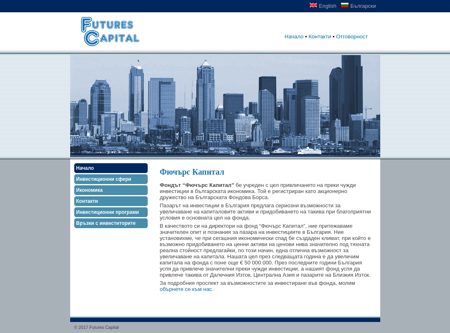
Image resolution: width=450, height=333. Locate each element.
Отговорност (352, 36)
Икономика (89, 190)
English (322, 6)
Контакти (319, 36)
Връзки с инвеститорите (106, 223)
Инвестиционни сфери (103, 179)
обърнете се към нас (186, 289)
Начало (294, 36)
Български (358, 6)
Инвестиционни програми (107, 212)
